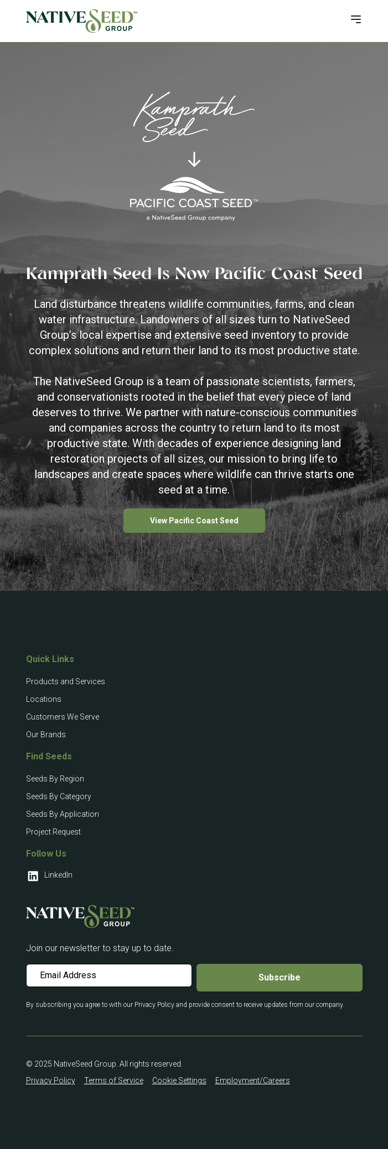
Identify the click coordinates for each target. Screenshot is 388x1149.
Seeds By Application (62, 814)
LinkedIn (49, 876)
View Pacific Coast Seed (194, 520)
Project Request (53, 831)
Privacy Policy (50, 1080)
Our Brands (46, 734)
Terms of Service (113, 1080)
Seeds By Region (55, 778)
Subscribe (279, 977)
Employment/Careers (252, 1080)
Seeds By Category (58, 796)
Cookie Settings (179, 1080)
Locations (43, 699)
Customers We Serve (62, 716)
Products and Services (65, 681)
